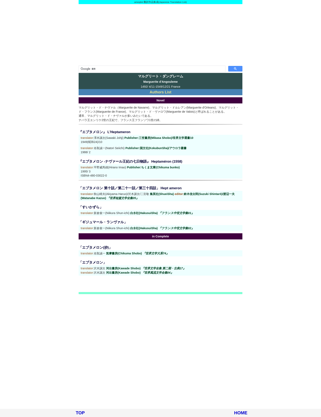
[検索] (152, 69)
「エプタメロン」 (92, 262)
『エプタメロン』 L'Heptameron (104, 132)
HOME (241, 412)
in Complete (160, 236)
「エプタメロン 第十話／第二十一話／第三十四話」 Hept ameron (130, 188)
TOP (80, 412)
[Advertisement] (160, 34)
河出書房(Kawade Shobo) (146, 268)
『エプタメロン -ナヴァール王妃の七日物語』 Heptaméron (125, 161)
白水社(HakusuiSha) (162, 213)
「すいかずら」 (91, 207)
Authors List (160, 92)
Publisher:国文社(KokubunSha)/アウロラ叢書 (155, 148)
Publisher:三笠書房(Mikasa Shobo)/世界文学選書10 (158, 137)
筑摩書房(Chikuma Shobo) (137, 253)
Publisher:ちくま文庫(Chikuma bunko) (153, 167)
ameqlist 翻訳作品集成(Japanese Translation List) (160, 2)
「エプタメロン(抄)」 (95, 247)
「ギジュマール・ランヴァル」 (103, 222)
